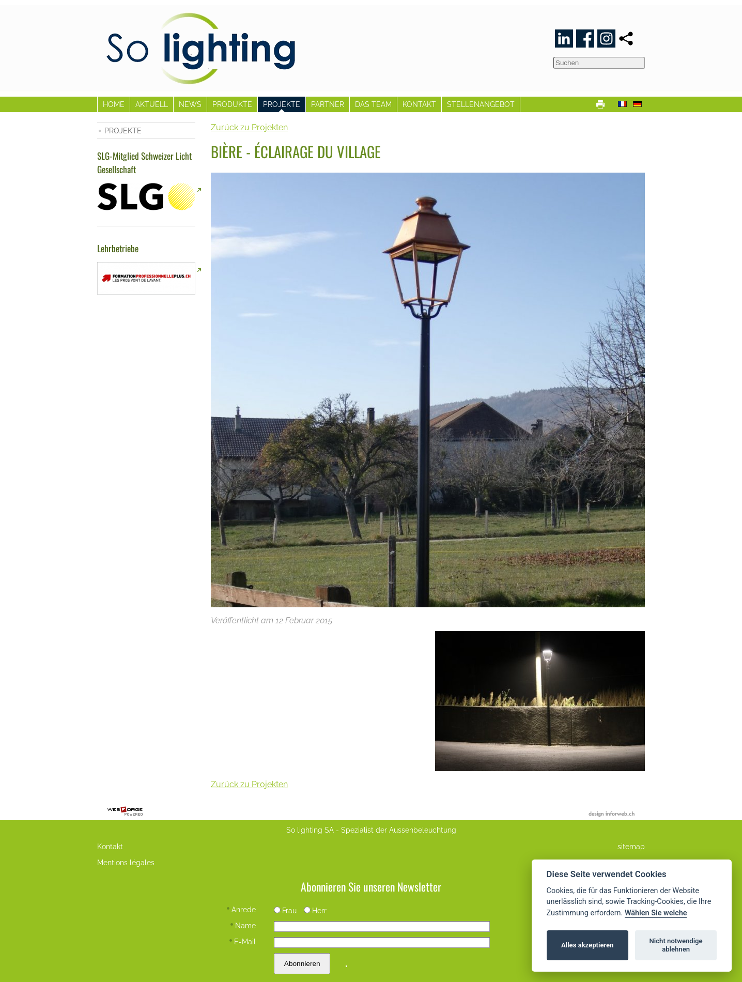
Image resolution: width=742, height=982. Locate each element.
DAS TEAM (373, 104)
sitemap (631, 846)
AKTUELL (151, 104)
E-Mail (242, 941)
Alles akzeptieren (587, 945)
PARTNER (327, 104)
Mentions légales (125, 862)
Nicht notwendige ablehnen (676, 945)
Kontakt (110, 846)
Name (243, 925)
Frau (285, 910)
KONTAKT (419, 104)
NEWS (190, 104)
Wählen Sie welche (656, 913)
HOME (114, 104)
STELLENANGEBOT (481, 104)
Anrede (241, 909)
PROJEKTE (281, 104)
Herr (315, 910)
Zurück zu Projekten (249, 127)
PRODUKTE (232, 104)
